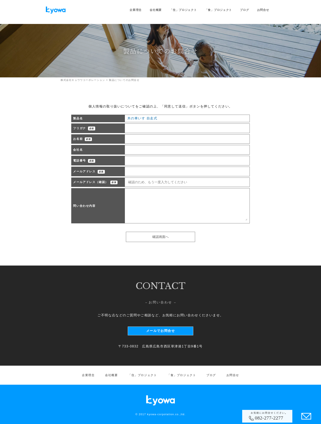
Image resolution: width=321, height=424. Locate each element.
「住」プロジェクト (183, 9)
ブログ (244, 9)
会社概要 (156, 9)
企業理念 (136, 9)
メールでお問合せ (160, 330)
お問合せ (263, 9)
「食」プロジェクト (218, 9)
